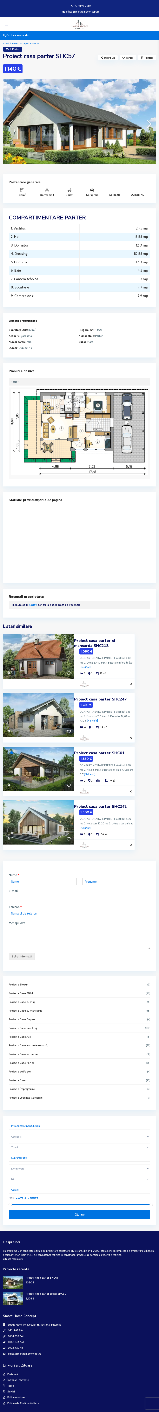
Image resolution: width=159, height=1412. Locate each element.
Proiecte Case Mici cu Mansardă (28, 1022)
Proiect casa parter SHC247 (100, 689)
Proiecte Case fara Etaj (23, 1005)
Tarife (10, 1362)
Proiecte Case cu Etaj (22, 978)
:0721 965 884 (83, 6)
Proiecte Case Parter (21, 1039)
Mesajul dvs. (17, 900)
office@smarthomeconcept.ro (24, 1330)
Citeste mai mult (12, 1235)
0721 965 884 (15, 1307)
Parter (15, 49)
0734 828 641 (15, 1313)
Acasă (6, 43)
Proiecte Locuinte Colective (26, 1074)
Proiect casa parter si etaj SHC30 (46, 1270)
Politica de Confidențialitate (23, 1380)
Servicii (11, 1368)
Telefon (15, 884)
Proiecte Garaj (17, 1057)
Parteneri (12, 1351)
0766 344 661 (16, 1319)
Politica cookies (16, 1374)
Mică (8, 49)
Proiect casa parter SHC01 (99, 738)
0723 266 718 (15, 1324)
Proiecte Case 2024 (21, 970)
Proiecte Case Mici (20, 1013)
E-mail (13, 868)
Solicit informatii (22, 933)
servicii (111, 1227)
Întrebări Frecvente (18, 1356)
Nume (14, 852)
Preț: (11, 1174)
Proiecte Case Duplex (22, 996)
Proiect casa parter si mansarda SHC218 (112, 640)
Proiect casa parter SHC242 (100, 788)
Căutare (80, 1191)
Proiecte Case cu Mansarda (26, 987)
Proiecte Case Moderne (23, 1031)
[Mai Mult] (118, 657)
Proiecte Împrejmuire (22, 1065)
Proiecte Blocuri (19, 961)
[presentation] (10, 124)
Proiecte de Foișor (20, 1048)
